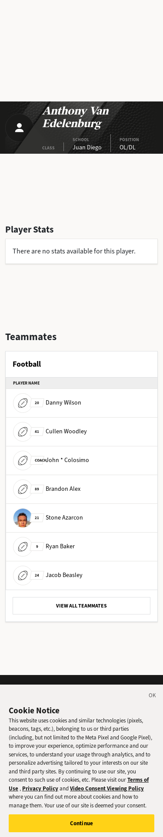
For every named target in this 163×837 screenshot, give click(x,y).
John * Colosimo (51, 460)
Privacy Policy (40, 792)
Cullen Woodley (50, 431)
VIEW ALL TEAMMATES (81, 605)
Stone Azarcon (48, 517)
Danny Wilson (47, 402)
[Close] (152, 700)
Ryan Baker (44, 546)
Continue (81, 826)
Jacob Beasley (48, 575)
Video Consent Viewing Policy (107, 792)
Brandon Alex (46, 489)
